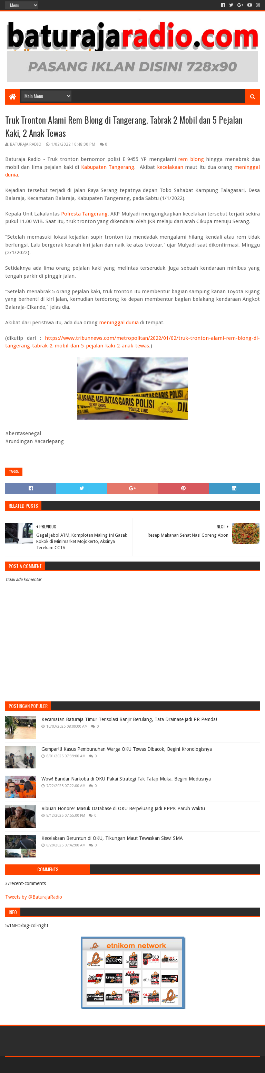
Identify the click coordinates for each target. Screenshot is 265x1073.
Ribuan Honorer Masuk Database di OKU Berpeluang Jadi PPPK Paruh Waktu (123, 808)
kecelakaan (170, 167)
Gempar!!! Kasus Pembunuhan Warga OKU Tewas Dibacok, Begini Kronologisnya (126, 749)
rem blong (191, 159)
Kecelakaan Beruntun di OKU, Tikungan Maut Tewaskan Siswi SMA (112, 838)
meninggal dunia (119, 322)
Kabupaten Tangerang (107, 167)
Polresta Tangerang (84, 214)
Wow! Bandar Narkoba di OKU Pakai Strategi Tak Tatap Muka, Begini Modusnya (126, 779)
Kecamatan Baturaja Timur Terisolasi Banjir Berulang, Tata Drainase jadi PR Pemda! (129, 719)
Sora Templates (43, 1064)
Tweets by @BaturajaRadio (33, 897)
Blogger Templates (83, 1064)
